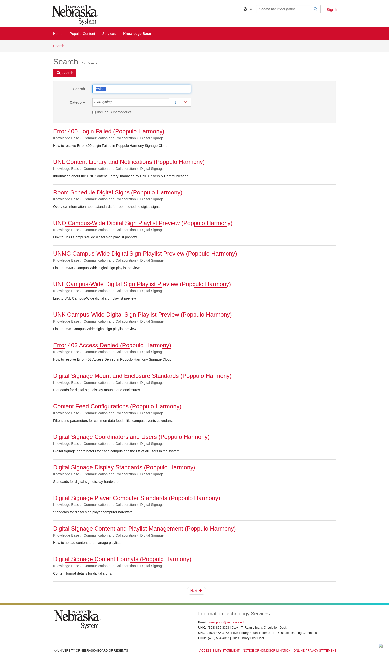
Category (77, 102)
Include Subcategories (112, 112)
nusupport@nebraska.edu (227, 622)
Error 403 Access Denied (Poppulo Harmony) (112, 345)
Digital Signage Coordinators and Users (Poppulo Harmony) (131, 436)
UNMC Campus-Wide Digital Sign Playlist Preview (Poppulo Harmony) (145, 253)
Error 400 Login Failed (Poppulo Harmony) (108, 131)
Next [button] (196, 591)
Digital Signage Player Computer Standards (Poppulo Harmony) (136, 498)
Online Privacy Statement (315, 650)
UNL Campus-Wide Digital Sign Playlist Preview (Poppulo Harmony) (142, 284)
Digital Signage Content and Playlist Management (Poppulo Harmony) (144, 528)
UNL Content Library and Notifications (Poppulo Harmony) (129, 161)
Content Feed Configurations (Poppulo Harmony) (117, 406)
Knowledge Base (137, 34)
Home (57, 34)
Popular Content (82, 34)
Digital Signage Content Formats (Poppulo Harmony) (122, 559)
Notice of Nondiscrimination (267, 650)
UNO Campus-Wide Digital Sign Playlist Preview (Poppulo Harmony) (142, 223)
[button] (174, 102)
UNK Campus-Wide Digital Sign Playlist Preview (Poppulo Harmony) (142, 314)
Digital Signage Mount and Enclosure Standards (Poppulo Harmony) (142, 375)
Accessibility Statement (219, 650)
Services (109, 34)
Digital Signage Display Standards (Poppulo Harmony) (124, 467)
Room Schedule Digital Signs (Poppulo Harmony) (117, 192)
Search (60, 45)
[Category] (117, 102)
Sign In (332, 9)
